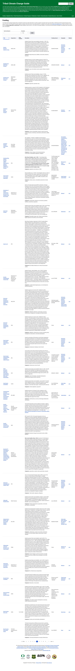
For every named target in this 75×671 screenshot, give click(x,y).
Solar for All (5, 244)
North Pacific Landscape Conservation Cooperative (36, 646)
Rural (62, 630)
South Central (63, 176)
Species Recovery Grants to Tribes (6, 48)
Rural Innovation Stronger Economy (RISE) (6, 594)
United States (63, 177)
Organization (13, 38)
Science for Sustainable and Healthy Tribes (6, 484)
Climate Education (44, 15)
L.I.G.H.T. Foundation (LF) (55, 6)
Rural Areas (63, 612)
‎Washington (63, 211)
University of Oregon (49, 645)
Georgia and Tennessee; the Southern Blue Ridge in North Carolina (64, 143)
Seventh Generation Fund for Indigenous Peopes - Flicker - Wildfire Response (6, 408)
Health (39, 15)
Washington (63, 578)
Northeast (63, 48)
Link (69, 48)
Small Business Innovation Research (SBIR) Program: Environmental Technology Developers (6, 395)
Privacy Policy (38, 662)
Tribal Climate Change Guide (16, 3)
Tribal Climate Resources (18, 15)
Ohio (66, 524)
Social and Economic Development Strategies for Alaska (5, 325)
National (62, 51)
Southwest (63, 46)
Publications (34, 15)
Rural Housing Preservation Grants (6, 630)
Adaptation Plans (10, 15)
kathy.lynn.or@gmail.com (57, 24)
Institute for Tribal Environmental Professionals (37, 647)
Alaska (62, 52)
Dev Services (49, 662)
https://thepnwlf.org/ (24, 10)
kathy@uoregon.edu (46, 650)
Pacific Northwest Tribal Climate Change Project (29, 6)
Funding (4, 15)
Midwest (62, 47)
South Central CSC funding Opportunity (5, 177)
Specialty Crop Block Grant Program (6, 79)
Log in (73, 15)
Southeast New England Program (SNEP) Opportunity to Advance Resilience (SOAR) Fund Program (6, 163)
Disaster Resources (52, 15)
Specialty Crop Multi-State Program (6, 65)
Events (61, 15)
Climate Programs (27, 15)
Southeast (63, 49)
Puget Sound (63, 577)
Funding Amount (54, 38)
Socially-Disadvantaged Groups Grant (6, 278)
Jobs (58, 15)
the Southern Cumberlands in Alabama (64, 138)
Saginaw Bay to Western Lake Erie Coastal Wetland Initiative (6, 522)
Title (6, 38)
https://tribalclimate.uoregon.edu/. (59, 10)
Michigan (63, 524)
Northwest (63, 44)
